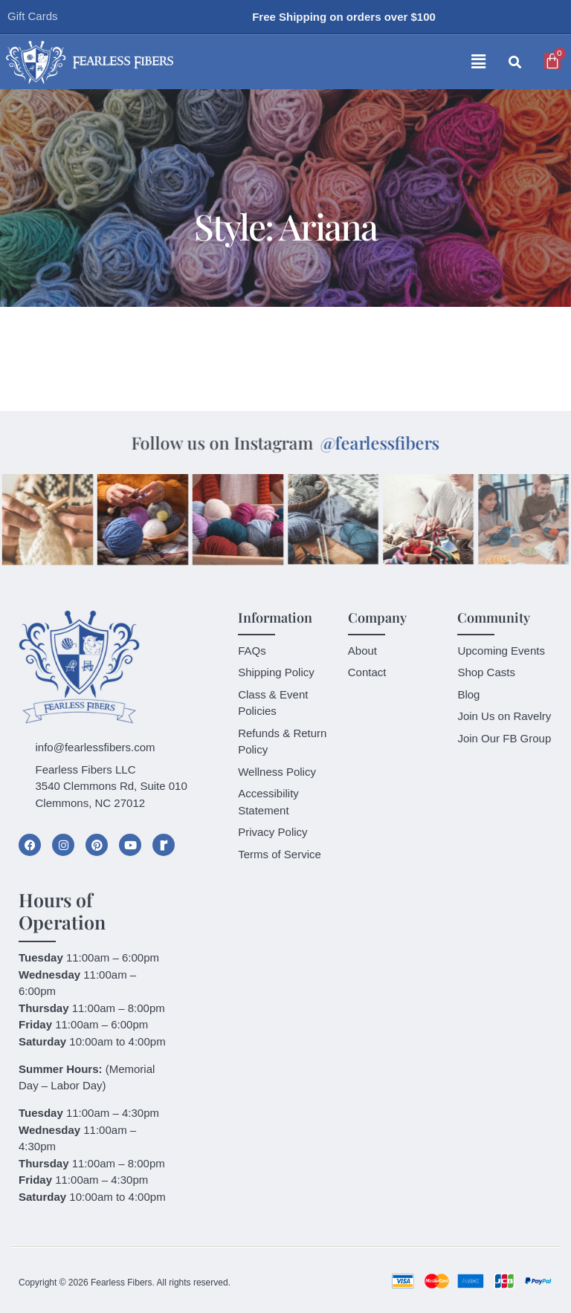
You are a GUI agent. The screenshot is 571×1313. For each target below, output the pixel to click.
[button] (346, 62)
